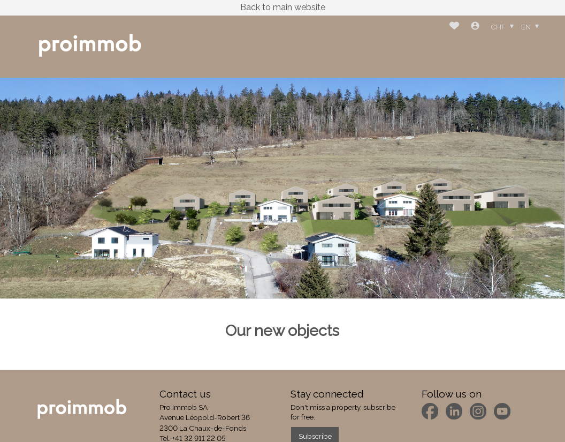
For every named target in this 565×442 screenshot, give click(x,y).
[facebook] (430, 411)
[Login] (475, 27)
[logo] (89, 46)
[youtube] (502, 411)
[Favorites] (454, 27)
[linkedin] (454, 411)
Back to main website (282, 7)
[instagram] (478, 411)
